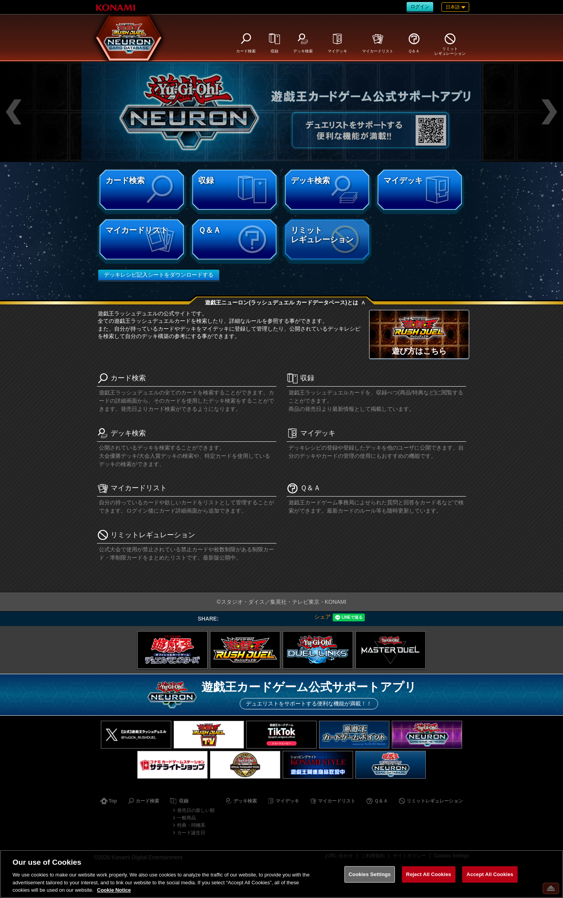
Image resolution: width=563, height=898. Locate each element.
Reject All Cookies (428, 874)
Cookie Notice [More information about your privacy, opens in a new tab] (114, 890)
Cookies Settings (370, 874)
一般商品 (186, 818)
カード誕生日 (191, 832)
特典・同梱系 (191, 825)
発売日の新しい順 (196, 810)
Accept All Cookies (489, 874)
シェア (322, 617)
